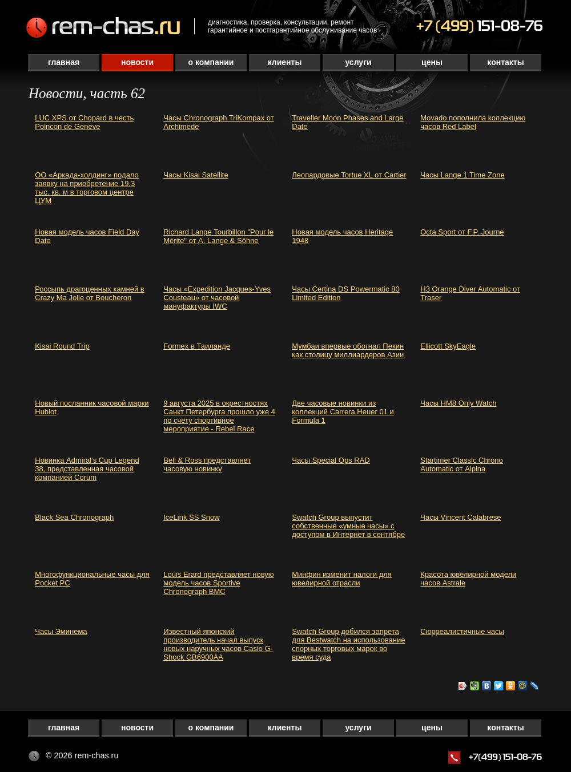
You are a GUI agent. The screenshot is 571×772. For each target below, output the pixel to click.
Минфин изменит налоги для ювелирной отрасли (342, 578)
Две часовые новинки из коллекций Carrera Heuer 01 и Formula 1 (342, 412)
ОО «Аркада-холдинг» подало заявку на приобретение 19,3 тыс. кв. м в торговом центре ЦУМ (87, 188)
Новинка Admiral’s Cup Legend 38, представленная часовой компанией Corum (87, 469)
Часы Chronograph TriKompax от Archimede (218, 122)
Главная (63, 62)
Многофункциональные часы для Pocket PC (92, 578)
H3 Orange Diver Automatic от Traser (470, 293)
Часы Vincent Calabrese (460, 517)
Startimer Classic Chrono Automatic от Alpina (461, 464)
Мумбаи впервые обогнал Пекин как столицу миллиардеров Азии (348, 350)
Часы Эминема (61, 631)
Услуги (358, 62)
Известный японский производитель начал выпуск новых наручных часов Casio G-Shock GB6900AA (218, 644)
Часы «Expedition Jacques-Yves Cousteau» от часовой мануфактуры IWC (217, 297)
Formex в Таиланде (196, 346)
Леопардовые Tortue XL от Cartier (349, 175)
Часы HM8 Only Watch (458, 403)
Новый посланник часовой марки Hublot (91, 407)
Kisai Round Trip (62, 346)
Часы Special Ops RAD (331, 460)
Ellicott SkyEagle (448, 346)
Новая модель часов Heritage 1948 (342, 236)
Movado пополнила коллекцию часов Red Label (472, 122)
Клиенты (285, 62)
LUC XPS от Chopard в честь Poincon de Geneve (84, 122)
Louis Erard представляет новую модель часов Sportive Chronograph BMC (218, 583)
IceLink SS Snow (191, 517)
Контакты (505, 62)
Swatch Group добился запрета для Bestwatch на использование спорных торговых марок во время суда (348, 644)
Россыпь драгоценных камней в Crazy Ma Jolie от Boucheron (89, 293)
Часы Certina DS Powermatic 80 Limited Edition (346, 293)
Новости (137, 62)
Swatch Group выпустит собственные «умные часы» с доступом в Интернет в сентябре (348, 526)
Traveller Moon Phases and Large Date (347, 122)
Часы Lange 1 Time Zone (462, 175)
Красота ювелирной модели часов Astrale (468, 578)
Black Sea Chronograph (74, 517)
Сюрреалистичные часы (462, 631)
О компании (211, 62)
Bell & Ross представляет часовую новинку (207, 464)
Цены (432, 62)
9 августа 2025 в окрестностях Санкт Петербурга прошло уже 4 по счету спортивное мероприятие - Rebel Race (219, 416)
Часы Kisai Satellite (195, 175)
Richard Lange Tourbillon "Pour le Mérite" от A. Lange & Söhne (218, 236)
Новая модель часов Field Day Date (87, 236)
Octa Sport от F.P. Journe (462, 232)
